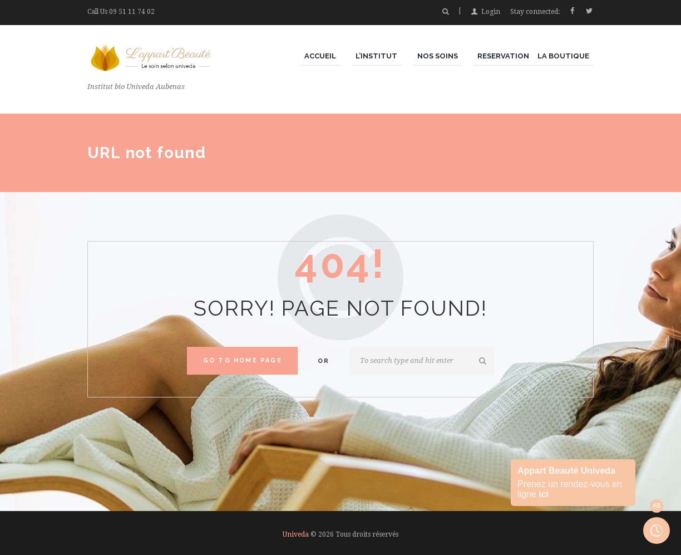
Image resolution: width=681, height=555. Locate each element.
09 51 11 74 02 (132, 12)
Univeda (296, 534)
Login (490, 12)
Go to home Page (242, 360)
